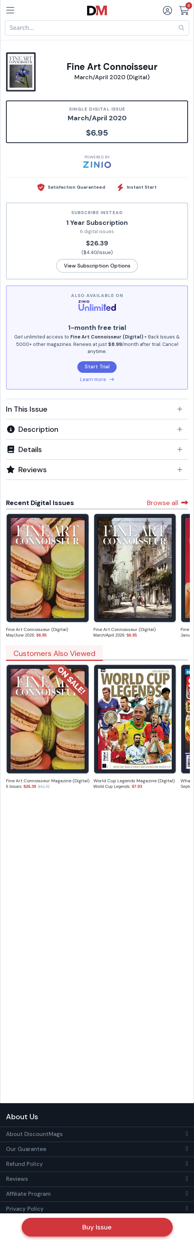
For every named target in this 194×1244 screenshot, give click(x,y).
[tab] (97, 409)
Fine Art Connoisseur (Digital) (37, 629)
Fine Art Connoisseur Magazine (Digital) (47, 781)
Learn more (97, 379)
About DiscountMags (34, 1134)
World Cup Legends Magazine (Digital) (134, 781)
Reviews (17, 1179)
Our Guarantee (26, 1149)
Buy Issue (97, 1227)
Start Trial (97, 366)
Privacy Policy (25, 1209)
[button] (97, 409)
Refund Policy (24, 1164)
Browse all (167, 502)
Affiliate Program (28, 1194)
